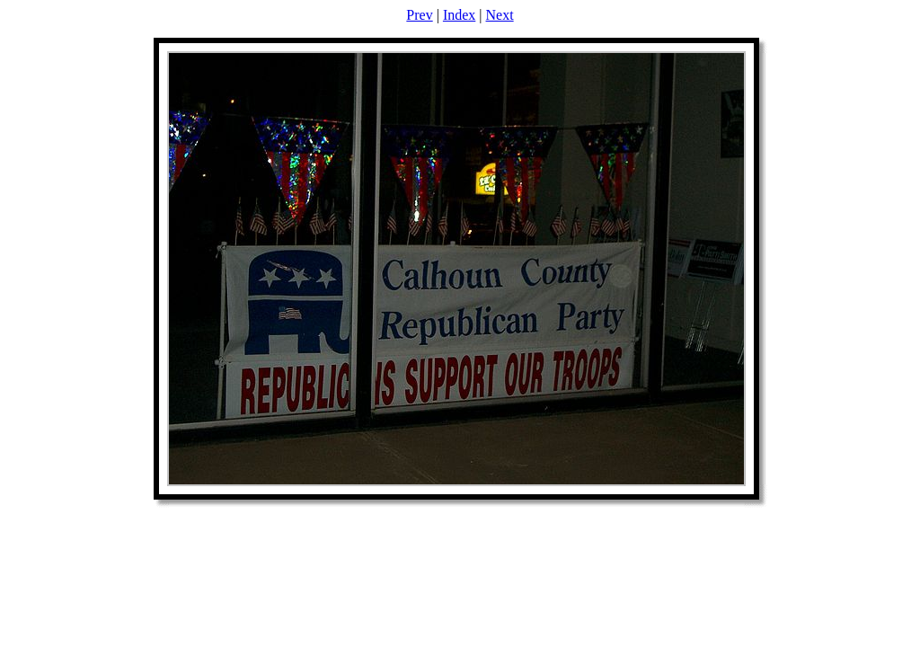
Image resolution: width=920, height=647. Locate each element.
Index (459, 14)
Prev (419, 14)
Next (500, 14)
